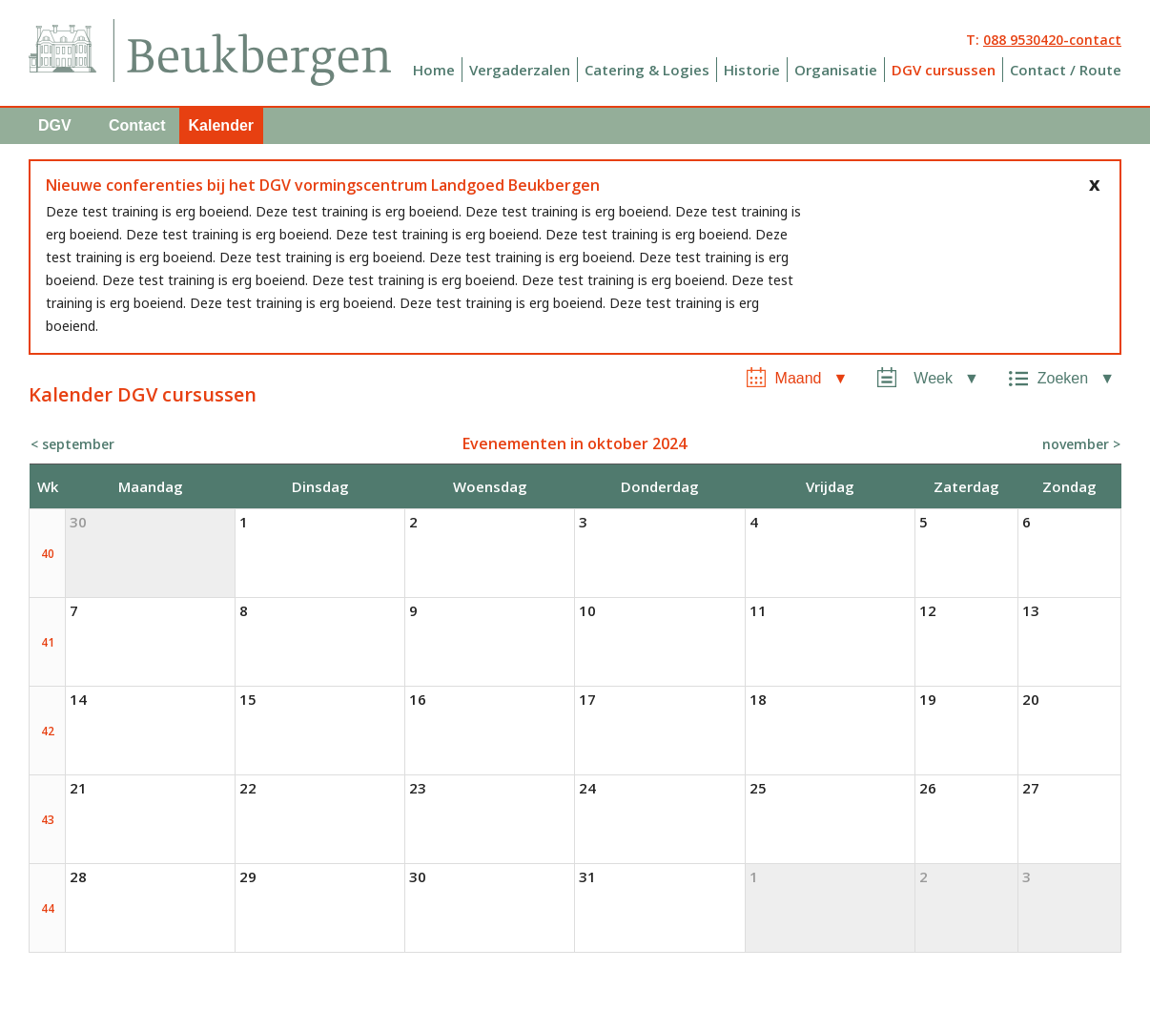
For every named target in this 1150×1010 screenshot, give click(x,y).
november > (1081, 444)
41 (47, 642)
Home (434, 69)
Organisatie (835, 69)
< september (72, 444)
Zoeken (1062, 378)
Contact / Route (1065, 69)
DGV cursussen (944, 69)
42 (47, 731)
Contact (137, 125)
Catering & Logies (647, 69)
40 (47, 554)
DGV (55, 125)
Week (933, 378)
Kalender (221, 125)
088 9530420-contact (1052, 40)
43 (47, 820)
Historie (752, 69)
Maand (798, 378)
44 (47, 908)
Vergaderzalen (519, 69)
